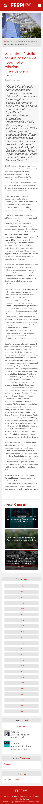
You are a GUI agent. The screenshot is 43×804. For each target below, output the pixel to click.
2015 (21, 649)
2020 (21, 620)
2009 (21, 683)
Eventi (25, 726)
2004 (21, 711)
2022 (21, 609)
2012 (21, 666)
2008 (21, 688)
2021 (21, 614)
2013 (21, 660)
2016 (21, 643)
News (11, 42)
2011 (21, 671)
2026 (21, 586)
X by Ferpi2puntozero (12, 779)
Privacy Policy (34, 802)
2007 (21, 694)
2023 (21, 603)
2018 (21, 631)
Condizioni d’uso (20, 802)
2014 (21, 654)
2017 (21, 637)
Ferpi (6, 42)
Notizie (18, 726)
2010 (21, 677)
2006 (21, 700)
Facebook (7, 764)
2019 (21, 626)
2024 (21, 597)
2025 (21, 592)
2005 (21, 706)
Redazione (7, 802)
